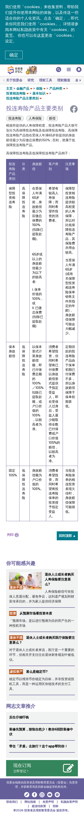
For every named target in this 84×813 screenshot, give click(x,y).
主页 (9, 88)
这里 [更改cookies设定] (41, 35)
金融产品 (22, 88)
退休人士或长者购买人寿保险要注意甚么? (59, 579)
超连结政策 (39, 806)
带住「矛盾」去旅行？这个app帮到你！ (38, 746)
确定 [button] (13, 55)
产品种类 (55, 88)
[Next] (80, 80)
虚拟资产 (16, 672)
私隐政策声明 (69, 802)
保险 (39, 88)
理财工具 (45, 80)
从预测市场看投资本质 (36, 613)
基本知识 (38, 93)
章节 (9, 35)
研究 (30, 80)
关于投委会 (14, 80)
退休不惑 (16, 587)
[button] (58, 69)
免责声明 (49, 802)
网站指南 (30, 802)
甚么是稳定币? (37, 672)
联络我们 (12, 802)
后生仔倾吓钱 (19, 717)
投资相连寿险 (16, 93)
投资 (13, 613)
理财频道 (63, 80)
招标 (55, 806)
